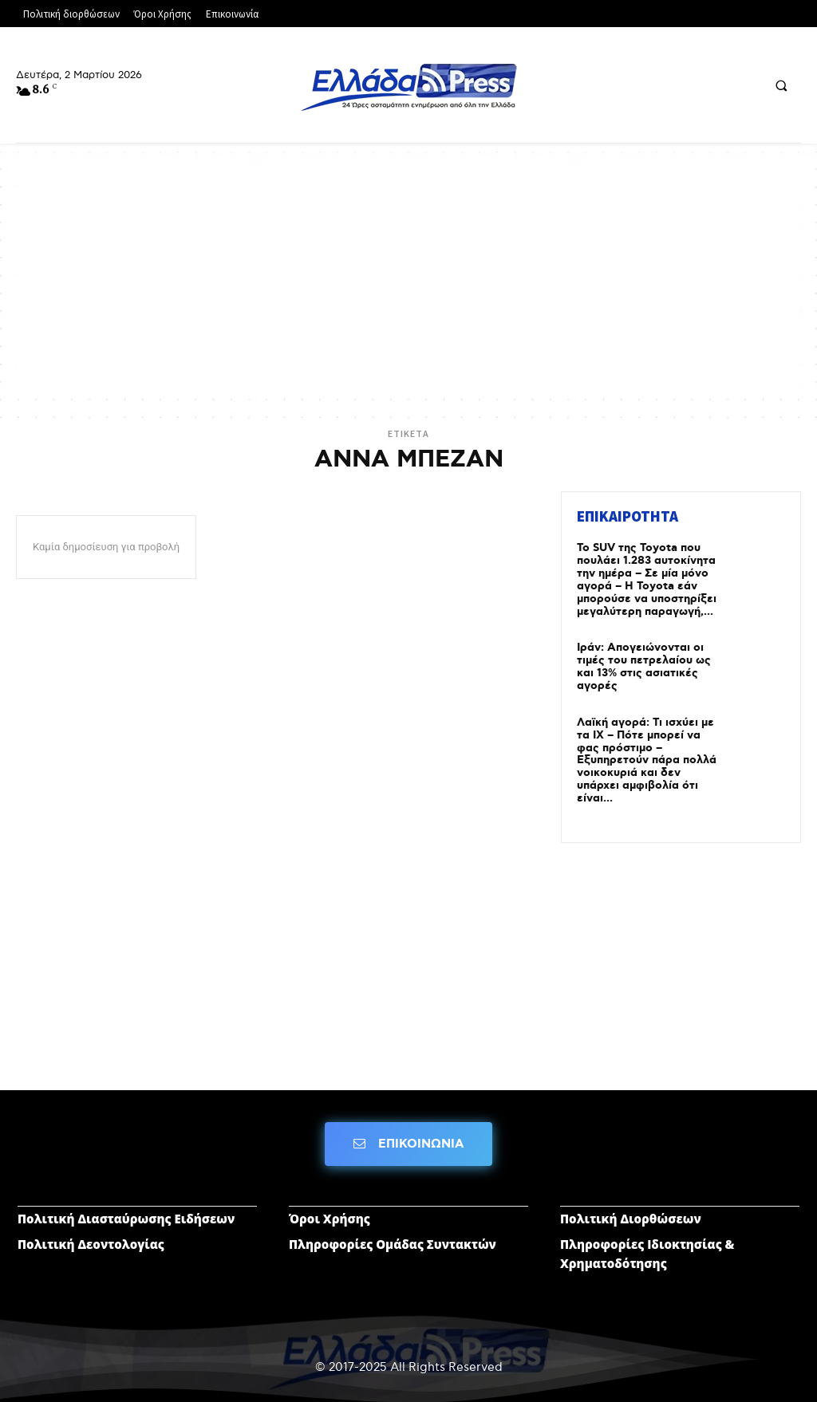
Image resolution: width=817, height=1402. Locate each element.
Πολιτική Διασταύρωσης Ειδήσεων (126, 1212)
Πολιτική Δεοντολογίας (91, 1238)
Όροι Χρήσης (329, 1212)
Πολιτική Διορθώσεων (630, 1212)
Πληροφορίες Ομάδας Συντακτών (392, 1238)
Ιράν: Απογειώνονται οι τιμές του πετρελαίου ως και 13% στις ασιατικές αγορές (644, 664)
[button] (781, 85)
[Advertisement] (408, 279)
